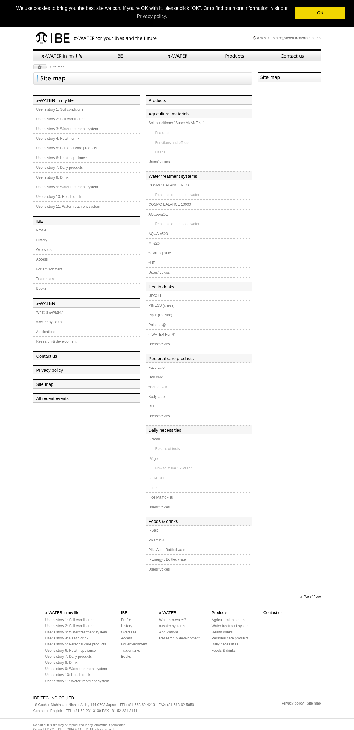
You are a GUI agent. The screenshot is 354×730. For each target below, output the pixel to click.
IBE (119, 55)
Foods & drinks (163, 520)
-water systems (49, 321)
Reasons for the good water (177, 194)
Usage (160, 152)
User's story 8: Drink (52, 177)
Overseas (44, 249)
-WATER (45, 302)
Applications (46, 331)
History (41, 239)
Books (41, 288)
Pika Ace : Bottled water (168, 549)
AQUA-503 (158, 233)
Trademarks (45, 278)
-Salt (153, 530)
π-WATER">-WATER (177, 55)
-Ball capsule (160, 253)
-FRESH (156, 477)
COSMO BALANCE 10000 (170, 204)
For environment (49, 269)
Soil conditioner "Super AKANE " (176, 122)
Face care (157, 367)
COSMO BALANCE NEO (169, 185)
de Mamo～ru (161, 497)
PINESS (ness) (162, 305)
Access (42, 259)
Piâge (153, 458)
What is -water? (49, 312)
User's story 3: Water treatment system (67, 128)
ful (151, 406)
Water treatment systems (173, 175)
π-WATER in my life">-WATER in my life (62, 55)
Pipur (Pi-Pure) (160, 315)
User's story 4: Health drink (57, 138)
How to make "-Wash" (173, 468)
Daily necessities (165, 429)
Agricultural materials (169, 113)
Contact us (292, 55)
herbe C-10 (158, 386)
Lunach (154, 487)
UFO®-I (155, 295)
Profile (41, 230)
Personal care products (171, 358)
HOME (40, 66)
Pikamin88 (157, 540)
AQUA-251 (158, 214)
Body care (157, 396)
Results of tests (167, 448)
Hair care (156, 376)
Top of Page (312, 596)
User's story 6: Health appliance (61, 157)
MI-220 (154, 243)
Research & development (56, 341)
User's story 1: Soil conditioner (60, 109)
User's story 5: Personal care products (66, 148)
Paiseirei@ (157, 324)
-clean (154, 439)
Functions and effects (172, 142)
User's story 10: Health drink (58, 196)
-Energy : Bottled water (168, 559)
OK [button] (320, 12)
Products (234, 55)
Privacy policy (49, 370)
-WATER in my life (55, 99)
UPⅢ (154, 262)
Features (162, 132)
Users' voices (159, 161)
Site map (45, 383)
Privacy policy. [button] (152, 16)
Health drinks (161, 286)
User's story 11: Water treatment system (68, 206)
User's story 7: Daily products (59, 167)
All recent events (52, 397)
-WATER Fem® (162, 334)
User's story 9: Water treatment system (67, 186)
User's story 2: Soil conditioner (60, 119)
